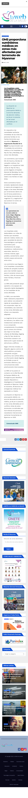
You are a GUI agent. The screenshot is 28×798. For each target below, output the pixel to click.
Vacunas (7, 779)
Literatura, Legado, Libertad (11, 726)
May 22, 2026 (8, 681)
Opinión (14, 779)
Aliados (12, 761)
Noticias (20, 779)
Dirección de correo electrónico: (14, 541)
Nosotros (5, 761)
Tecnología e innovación (9, 775)
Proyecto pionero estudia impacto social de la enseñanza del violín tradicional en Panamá (13, 676)
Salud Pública (5, 36)
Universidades (19, 770)
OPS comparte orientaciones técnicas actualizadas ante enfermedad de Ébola (14, 708)
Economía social (20, 761)
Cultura (6, 672)
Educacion (7, 766)
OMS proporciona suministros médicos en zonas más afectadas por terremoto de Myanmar (14, 49)
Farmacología (7, 690)
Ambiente (14, 766)
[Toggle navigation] (11, 26)
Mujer (6, 770)
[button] (20, 26)
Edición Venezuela (14, 784)
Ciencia (12, 770)
